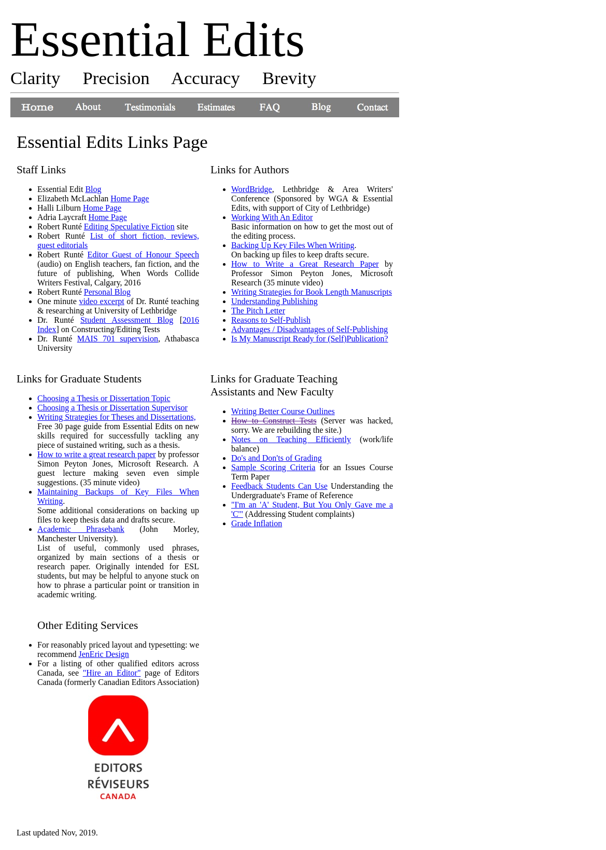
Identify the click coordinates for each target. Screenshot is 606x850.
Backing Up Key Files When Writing (292, 245)
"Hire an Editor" (112, 672)
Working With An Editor (272, 217)
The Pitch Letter (258, 310)
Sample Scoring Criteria (273, 467)
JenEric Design (104, 654)
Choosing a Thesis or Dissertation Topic (104, 398)
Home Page (129, 198)
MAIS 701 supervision (117, 338)
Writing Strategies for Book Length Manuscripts (311, 291)
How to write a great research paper (96, 454)
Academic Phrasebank (80, 529)
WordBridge (251, 189)
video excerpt (101, 301)
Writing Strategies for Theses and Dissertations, (116, 417)
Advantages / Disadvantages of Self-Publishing (309, 329)
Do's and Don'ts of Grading (276, 458)
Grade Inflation (256, 523)
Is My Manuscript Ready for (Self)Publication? (309, 338)
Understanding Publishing (274, 301)
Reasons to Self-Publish (271, 320)
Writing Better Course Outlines (283, 411)
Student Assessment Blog (126, 320)
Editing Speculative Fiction (129, 226)
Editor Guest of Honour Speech (143, 254)
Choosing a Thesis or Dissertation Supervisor (112, 407)
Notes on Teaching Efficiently (291, 439)
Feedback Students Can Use (279, 486)
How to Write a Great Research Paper (305, 263)
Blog (93, 189)
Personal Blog (107, 291)
